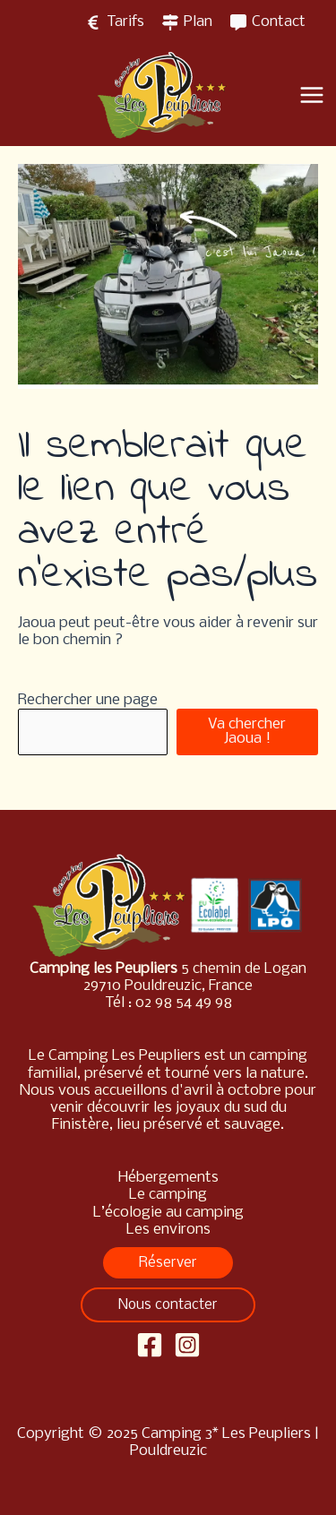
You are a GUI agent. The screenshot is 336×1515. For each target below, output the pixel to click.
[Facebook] (149, 1344)
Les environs (168, 1229)
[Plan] (187, 22)
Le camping (168, 1194)
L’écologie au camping (168, 1212)
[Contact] (268, 22)
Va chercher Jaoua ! (247, 731)
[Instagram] (187, 1344)
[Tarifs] (115, 22)
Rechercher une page (88, 700)
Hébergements (168, 1177)
